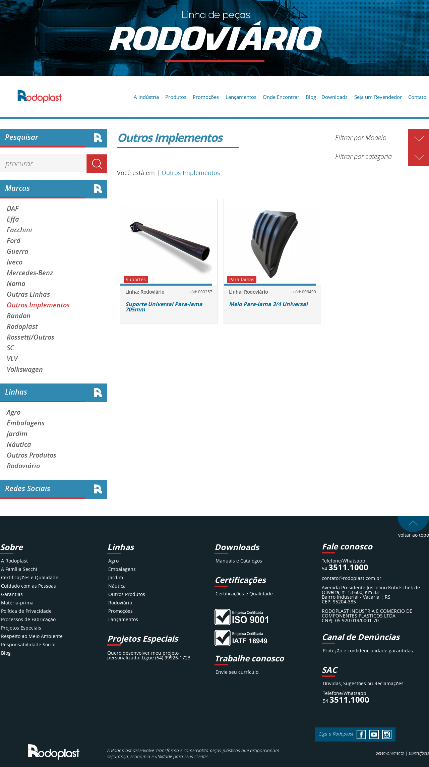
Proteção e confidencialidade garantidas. (368, 650)
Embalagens (26, 423)
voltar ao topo (413, 532)
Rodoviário (23, 466)
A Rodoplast (14, 560)
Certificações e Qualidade (29, 577)
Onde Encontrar (281, 97)
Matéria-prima (17, 602)
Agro (13, 412)
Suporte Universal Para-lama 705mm (163, 306)
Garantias (12, 594)
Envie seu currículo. (238, 672)
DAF (12, 208)
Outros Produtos (31, 455)
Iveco (14, 262)
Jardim (17, 433)
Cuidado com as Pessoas (28, 586)
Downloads (334, 97)
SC (10, 348)
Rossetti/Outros (30, 337)
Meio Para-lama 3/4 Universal (268, 304)
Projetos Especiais (21, 628)
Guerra (17, 251)
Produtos (175, 97)
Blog (311, 97)
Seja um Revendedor (378, 97)
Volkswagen (25, 369)
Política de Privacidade (26, 611)
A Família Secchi (19, 569)
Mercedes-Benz (30, 273)
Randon (18, 315)
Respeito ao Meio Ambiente (32, 636)
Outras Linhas (28, 294)
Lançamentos (241, 97)
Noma (16, 283)
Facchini (19, 230)
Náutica (19, 444)
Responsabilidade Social (28, 644)
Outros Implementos (38, 305)
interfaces (419, 753)
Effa (13, 219)
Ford (13, 240)
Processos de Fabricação (28, 619)
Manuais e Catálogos (239, 560)
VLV (12, 358)
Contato (417, 97)
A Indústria (146, 97)
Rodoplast (22, 326)
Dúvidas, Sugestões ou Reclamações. (364, 683)
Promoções (206, 97)
